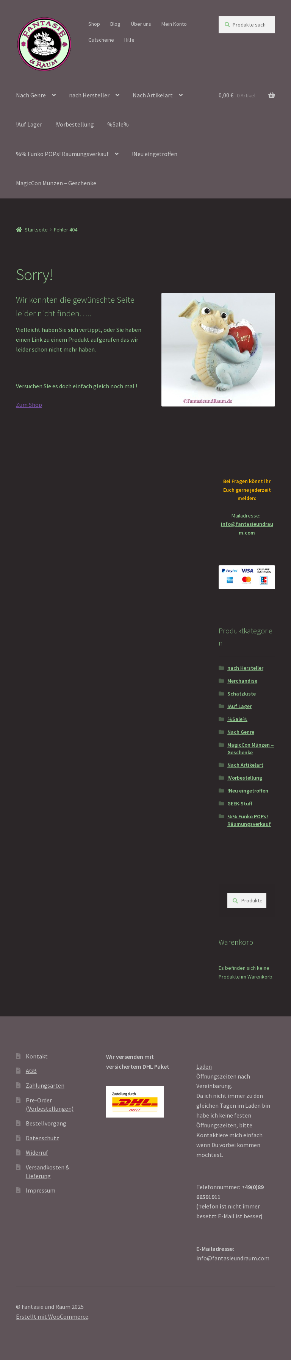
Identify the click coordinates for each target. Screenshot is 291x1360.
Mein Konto (174, 23)
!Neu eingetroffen (154, 154)
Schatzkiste (241, 693)
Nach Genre (31, 95)
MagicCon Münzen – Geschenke (56, 183)
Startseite (36, 229)
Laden (204, 1066)
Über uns (141, 23)
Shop (94, 23)
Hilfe (129, 39)
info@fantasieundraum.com (232, 1258)
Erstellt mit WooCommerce (52, 1316)
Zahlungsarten (45, 1085)
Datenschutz (42, 1138)
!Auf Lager (29, 124)
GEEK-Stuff (239, 803)
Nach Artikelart (153, 95)
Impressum (40, 1190)
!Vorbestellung (74, 124)
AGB (31, 1070)
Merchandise (242, 680)
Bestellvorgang (46, 1123)
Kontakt (37, 1056)
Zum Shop (29, 404)
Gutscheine (101, 39)
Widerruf (37, 1152)
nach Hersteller (89, 95)
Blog (115, 23)
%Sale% (118, 124)
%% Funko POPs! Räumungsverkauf (62, 154)
